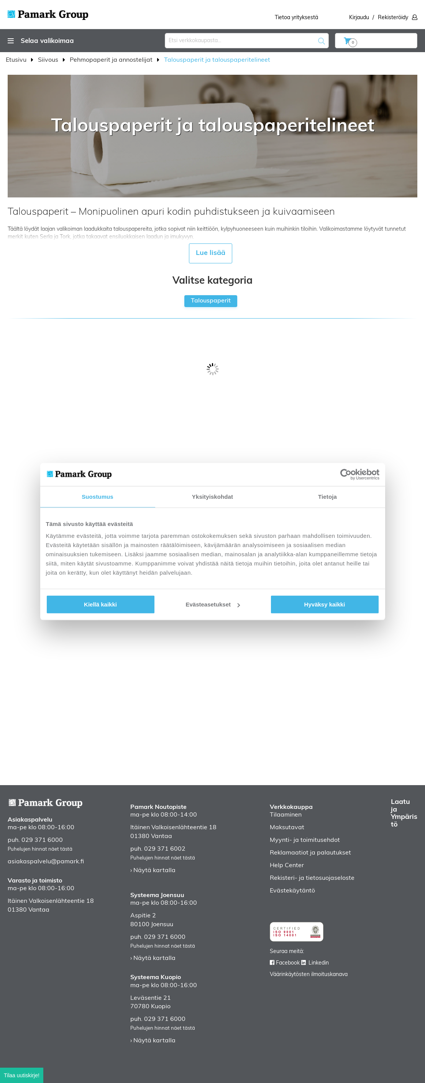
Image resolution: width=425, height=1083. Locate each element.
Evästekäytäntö (292, 891)
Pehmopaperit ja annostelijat (112, 60)
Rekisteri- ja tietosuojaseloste (312, 878)
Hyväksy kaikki (324, 604)
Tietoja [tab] (327, 496)
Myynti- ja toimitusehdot (305, 840)
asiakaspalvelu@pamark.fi (46, 862)
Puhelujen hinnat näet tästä (40, 849)
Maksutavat (287, 828)
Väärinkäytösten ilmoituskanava (309, 975)
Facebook (288, 963)
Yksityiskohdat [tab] (212, 496)
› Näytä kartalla (153, 871)
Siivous (49, 60)
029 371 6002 (164, 849)
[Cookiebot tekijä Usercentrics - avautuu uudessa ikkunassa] (345, 474)
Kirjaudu (359, 18)
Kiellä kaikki (100, 604)
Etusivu (17, 60)
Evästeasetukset (212, 604)
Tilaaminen (286, 815)
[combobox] (247, 40)
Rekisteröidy (393, 18)
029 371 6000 (42, 840)
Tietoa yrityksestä (296, 18)
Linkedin (318, 963)
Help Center (287, 866)
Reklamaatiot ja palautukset (310, 853)
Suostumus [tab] (97, 496)
